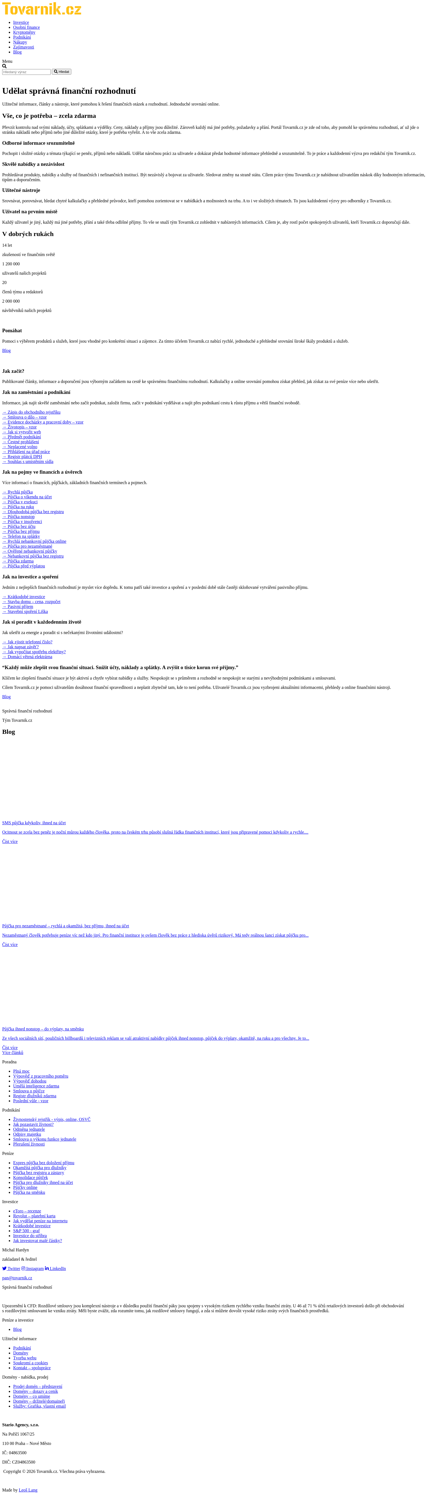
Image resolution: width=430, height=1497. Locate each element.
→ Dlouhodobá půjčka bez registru (33, 511)
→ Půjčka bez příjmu (20, 531)
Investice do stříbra (30, 1235)
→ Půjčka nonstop (18, 516)
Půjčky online (25, 1187)
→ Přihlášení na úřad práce (26, 451)
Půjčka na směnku (29, 1192)
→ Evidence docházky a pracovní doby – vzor (42, 422)
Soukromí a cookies (30, 1362)
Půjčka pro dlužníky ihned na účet (43, 1182)
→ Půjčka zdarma (18, 561)
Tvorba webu (24, 1358)
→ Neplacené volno (19, 446)
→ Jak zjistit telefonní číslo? (27, 642)
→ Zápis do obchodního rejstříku (31, 412)
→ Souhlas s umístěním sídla (27, 461)
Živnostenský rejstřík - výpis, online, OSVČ (51, 1119)
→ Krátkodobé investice (23, 596)
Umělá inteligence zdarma (36, 1086)
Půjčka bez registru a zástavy (38, 1172)
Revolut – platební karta (34, 1216)
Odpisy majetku (27, 1134)
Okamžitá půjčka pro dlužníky (39, 1167)
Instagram (32, 1268)
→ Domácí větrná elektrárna (27, 656)
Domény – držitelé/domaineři (39, 1401)
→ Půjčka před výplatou (23, 566)
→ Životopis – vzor (19, 427)
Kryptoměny (24, 32)
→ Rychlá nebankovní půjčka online (34, 541)
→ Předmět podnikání (21, 436)
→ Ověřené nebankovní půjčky (29, 551)
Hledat (61, 72)
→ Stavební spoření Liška (25, 611)
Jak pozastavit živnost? (33, 1124)
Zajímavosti (23, 47)
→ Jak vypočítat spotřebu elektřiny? (34, 651)
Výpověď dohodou (29, 1081)
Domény (20, 1353)
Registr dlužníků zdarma (34, 1095)
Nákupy (20, 42)
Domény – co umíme (31, 1396)
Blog (17, 52)
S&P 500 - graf (26, 1230)
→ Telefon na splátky (21, 536)
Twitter (11, 1268)
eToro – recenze (27, 1211)
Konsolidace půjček (30, 1177)
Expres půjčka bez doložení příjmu (43, 1162)
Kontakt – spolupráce (32, 1367)
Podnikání (22, 37)
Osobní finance (26, 27)
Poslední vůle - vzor (30, 1100)
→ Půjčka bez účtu (18, 526)
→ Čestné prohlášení (20, 441)
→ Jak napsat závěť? (20, 646)
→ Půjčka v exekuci (20, 501)
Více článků (12, 1052)
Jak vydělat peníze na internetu (40, 1220)
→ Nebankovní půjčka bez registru (33, 556)
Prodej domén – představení (37, 1386)
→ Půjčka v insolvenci (22, 521)
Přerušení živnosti (29, 1144)
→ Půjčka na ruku (18, 506)
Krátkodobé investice (31, 1225)
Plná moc (21, 1071)
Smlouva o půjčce (29, 1091)
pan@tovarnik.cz (17, 1278)
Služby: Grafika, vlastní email (39, 1406)
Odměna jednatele (29, 1129)
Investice (21, 22)
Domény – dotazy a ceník (35, 1391)
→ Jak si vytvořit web (21, 432)
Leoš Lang (28, 1490)
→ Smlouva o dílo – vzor (24, 417)
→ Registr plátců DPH (22, 456)
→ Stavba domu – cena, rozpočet (31, 601)
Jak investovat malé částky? (37, 1240)
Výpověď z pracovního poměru (40, 1076)
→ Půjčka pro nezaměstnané (27, 546)
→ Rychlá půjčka (17, 492)
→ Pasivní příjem (17, 606)
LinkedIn (55, 1268)
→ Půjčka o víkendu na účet (27, 497)
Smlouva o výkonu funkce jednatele (44, 1139)
